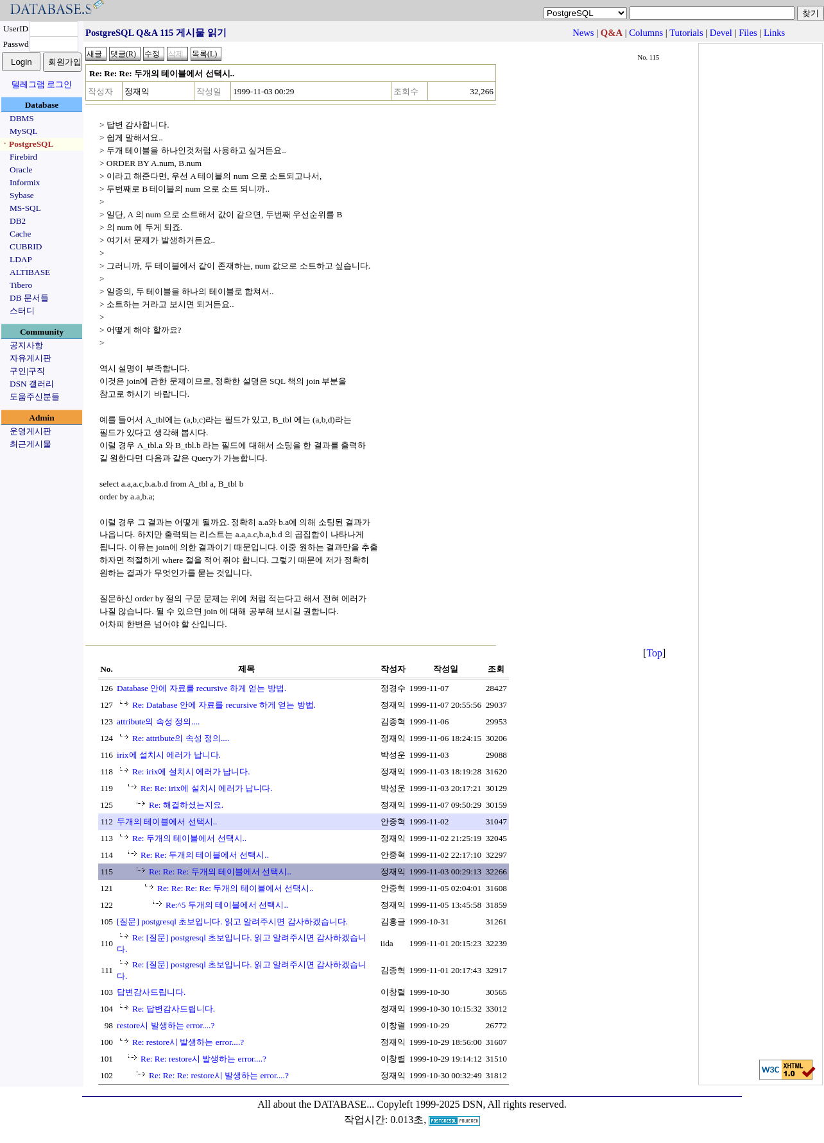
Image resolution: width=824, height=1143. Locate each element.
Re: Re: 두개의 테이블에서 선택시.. (205, 855)
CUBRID (26, 246)
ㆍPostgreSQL (27, 144)
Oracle (21, 169)
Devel (721, 33)
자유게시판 (30, 358)
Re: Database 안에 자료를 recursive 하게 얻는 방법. (224, 705)
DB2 (18, 221)
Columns (646, 33)
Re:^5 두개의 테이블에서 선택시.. (227, 905)
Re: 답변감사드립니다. (173, 1009)
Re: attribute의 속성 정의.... (180, 738)
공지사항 (26, 345)
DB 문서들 (29, 298)
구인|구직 (27, 371)
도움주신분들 (35, 396)
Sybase (22, 195)
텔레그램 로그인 (42, 84)
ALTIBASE (30, 272)
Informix (25, 182)
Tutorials (686, 33)
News (583, 33)
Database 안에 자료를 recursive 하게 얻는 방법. (201, 688)
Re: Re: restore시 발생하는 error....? (203, 1059)
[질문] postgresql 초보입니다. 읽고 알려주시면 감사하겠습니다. (232, 921)
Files (748, 33)
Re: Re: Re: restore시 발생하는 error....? (219, 1075)
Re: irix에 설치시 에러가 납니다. (191, 771)
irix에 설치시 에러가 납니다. (169, 755)
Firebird (23, 157)
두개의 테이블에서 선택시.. (167, 821)
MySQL (24, 131)
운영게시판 (30, 431)
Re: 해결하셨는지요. (186, 805)
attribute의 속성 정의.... (158, 721)
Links (774, 33)
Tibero (21, 285)
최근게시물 (30, 444)
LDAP (21, 259)
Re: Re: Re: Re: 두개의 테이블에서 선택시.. (235, 888)
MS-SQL (25, 208)
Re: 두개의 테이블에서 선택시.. (189, 838)
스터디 (22, 310)
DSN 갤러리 (32, 383)
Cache (20, 233)
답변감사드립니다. (151, 992)
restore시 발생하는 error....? (165, 1025)
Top (654, 652)
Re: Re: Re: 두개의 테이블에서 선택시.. (220, 871)
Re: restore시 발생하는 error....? (188, 1042)
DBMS (22, 118)
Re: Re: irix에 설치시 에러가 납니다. (207, 788)
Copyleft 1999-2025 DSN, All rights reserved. (472, 1104)
